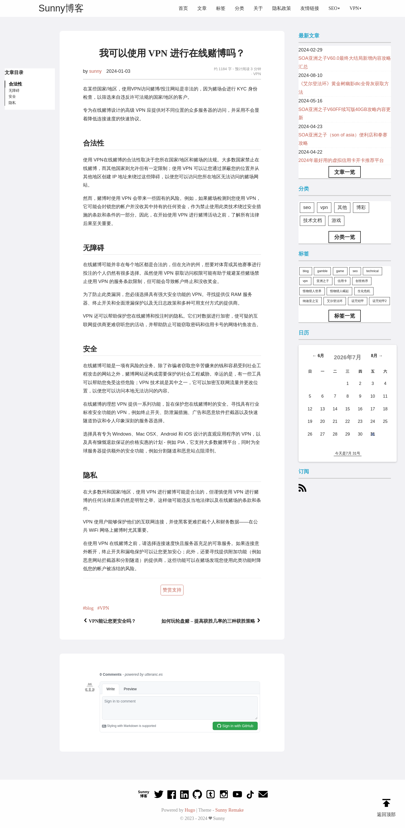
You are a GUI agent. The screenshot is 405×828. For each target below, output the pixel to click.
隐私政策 (281, 8)
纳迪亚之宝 (310, 301)
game (340, 271)
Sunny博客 (61, 8)
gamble (322, 271)
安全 (12, 96)
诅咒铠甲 (357, 301)
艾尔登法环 (335, 301)
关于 (258, 8)
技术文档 (312, 220)
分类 (239, 8)
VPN (354, 8)
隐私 (12, 103)
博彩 (361, 207)
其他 (342, 207)
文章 (202, 8)
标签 (220, 8)
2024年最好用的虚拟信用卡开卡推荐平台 (341, 160)
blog (89, 608)
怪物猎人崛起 (339, 291)
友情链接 (309, 8)
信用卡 (342, 281)
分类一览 (344, 237)
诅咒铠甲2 (379, 301)
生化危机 (364, 291)
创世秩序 (362, 281)
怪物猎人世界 (312, 291)
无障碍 (14, 90)
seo (307, 207)
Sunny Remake (229, 810)
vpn (324, 207)
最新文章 (309, 36)
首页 (183, 8)
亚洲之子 (323, 281)
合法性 (15, 84)
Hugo (190, 810)
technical (372, 271)
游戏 (336, 220)
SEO (332, 8)
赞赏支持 (172, 590)
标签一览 (344, 316)
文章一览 (344, 172)
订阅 (304, 471)
